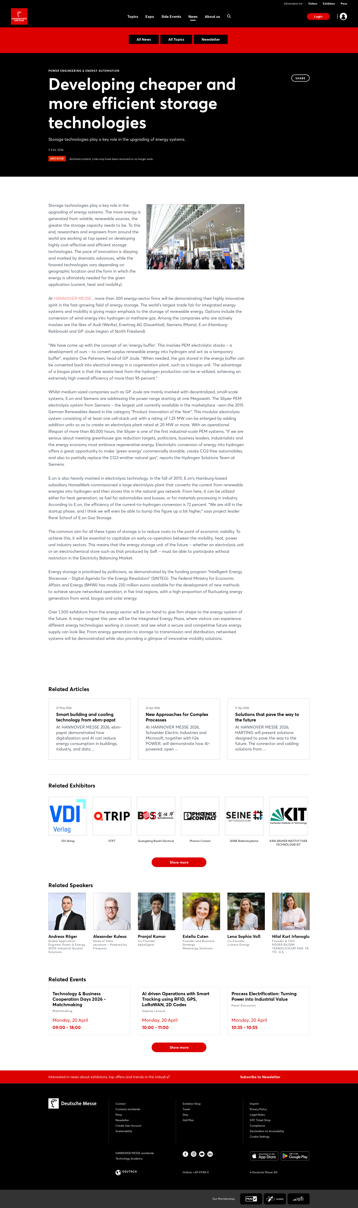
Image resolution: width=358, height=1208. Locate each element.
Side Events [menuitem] (171, 16)
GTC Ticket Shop (260, 1120)
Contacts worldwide (128, 1109)
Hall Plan (188, 1120)
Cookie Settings (259, 1136)
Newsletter (211, 39)
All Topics (176, 39)
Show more (179, 862)
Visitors (312, 3)
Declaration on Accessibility (267, 1131)
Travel (186, 1109)
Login (318, 16)
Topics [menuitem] (132, 16)
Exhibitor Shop (192, 1103)
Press (344, 3)
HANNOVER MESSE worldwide (135, 1153)
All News (144, 39)
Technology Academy (129, 1158)
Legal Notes (257, 1114)
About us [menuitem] (212, 16)
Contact (121, 1103)
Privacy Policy (258, 1109)
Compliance (257, 1125)
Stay (185, 1114)
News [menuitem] (192, 16)
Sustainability (124, 1131)
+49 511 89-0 (201, 1172)
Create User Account (128, 1125)
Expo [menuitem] (149, 16)
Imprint (254, 1103)
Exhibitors (329, 3)
